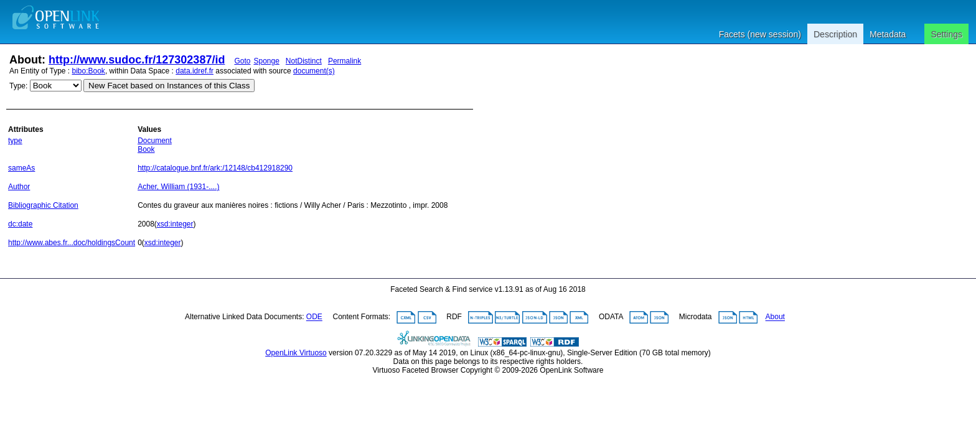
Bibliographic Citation (43, 205)
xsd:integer (175, 224)
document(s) (314, 71)
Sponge (266, 61)
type (15, 140)
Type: (18, 86)
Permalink (344, 61)
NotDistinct (304, 61)
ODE (314, 317)
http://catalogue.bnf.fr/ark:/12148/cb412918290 (215, 168)
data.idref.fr (195, 71)
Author (19, 186)
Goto (242, 61)
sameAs (21, 168)
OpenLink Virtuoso (296, 352)
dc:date (20, 224)
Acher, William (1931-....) (178, 186)
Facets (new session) (760, 34)
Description (835, 34)
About (775, 317)
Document (155, 140)
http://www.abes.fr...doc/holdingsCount (71, 242)
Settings (946, 34)
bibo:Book (88, 71)
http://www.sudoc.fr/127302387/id (137, 60)
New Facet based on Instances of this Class (169, 85)
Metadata (888, 34)
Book (146, 149)
